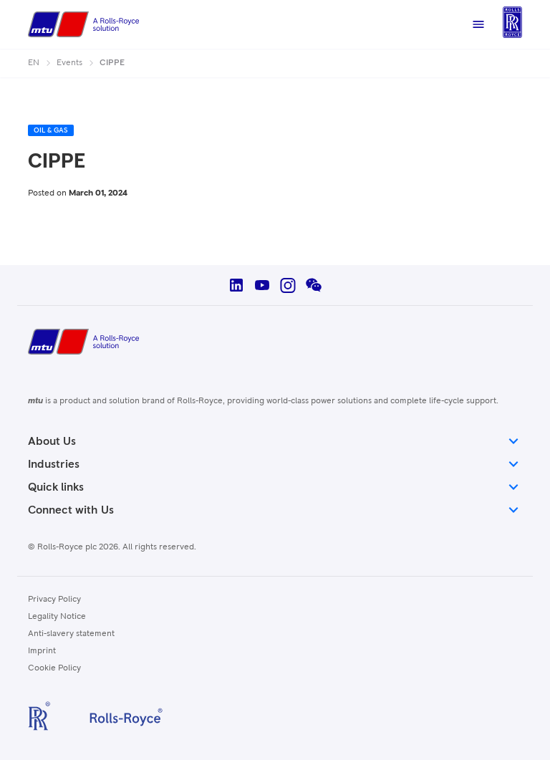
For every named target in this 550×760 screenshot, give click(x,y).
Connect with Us (275, 510)
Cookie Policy (54, 668)
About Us (275, 441)
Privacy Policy (54, 599)
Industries (275, 464)
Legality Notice (57, 616)
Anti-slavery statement (71, 634)
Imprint (42, 651)
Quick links (275, 487)
